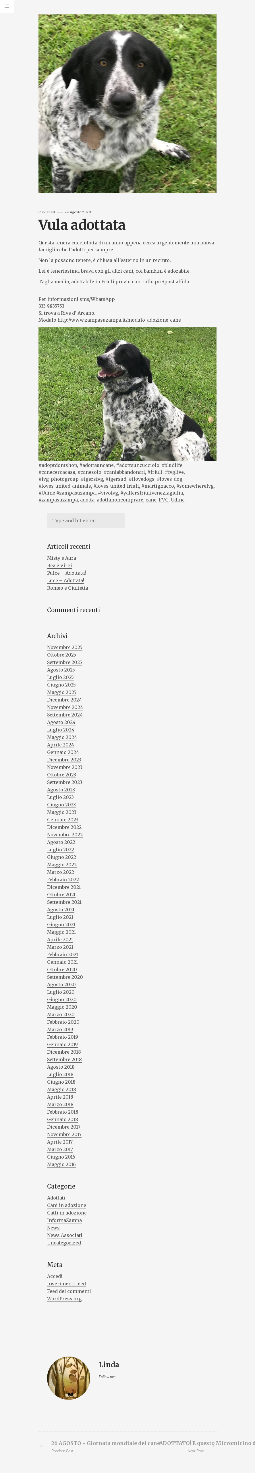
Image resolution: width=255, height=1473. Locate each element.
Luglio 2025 (60, 677)
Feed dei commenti (69, 1291)
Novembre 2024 (65, 707)
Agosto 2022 (61, 842)
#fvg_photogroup (58, 479)
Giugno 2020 (62, 999)
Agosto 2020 (61, 984)
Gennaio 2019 (62, 1044)
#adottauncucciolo (137, 465)
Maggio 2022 (62, 864)
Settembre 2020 (65, 977)
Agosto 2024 (61, 722)
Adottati (56, 1198)
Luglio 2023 (60, 797)
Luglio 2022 (60, 850)
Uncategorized (64, 1243)
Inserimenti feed (66, 1284)
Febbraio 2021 (62, 954)
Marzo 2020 (61, 1014)
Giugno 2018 (61, 1082)
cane (151, 500)
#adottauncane (96, 465)
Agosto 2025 (61, 670)
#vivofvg (108, 493)
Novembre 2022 (65, 835)
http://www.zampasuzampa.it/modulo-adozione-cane (119, 320)
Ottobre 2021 (61, 894)
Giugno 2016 (61, 1157)
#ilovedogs (141, 479)
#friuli (155, 472)
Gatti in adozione (67, 1213)
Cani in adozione (66, 1205)
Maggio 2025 (61, 692)
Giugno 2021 (61, 924)
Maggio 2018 (61, 1089)
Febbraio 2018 (62, 1112)
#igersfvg (92, 479)
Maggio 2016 (61, 1164)
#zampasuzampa (58, 500)
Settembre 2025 (64, 662)
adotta (87, 500)
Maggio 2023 (61, 812)
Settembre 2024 (65, 715)
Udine (178, 500)
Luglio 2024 (60, 730)
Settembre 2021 (64, 902)
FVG (164, 500)
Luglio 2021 (60, 917)
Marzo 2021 (60, 947)
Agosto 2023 (61, 790)
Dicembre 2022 (64, 827)
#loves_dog (169, 479)
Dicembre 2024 (64, 700)
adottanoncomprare (120, 500)
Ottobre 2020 (62, 969)
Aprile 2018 (60, 1097)
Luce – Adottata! (65, 580)
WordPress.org (64, 1299)
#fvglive (174, 472)
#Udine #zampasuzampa (67, 493)
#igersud (115, 479)
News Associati (64, 1235)
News (53, 1228)
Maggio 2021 (61, 932)
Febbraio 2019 (62, 1037)
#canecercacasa (56, 472)
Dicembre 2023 (64, 760)
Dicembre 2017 (63, 1127)
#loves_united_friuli (116, 486)
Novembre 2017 (64, 1134)
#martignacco (157, 486)
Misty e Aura (61, 558)
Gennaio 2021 (62, 962)
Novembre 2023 (64, 767)
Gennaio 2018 (62, 1119)
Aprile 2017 (60, 1142)
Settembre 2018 (64, 1059)
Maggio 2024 (62, 737)
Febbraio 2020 (63, 1022)
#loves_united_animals (64, 486)
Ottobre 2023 (61, 775)
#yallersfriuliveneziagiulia (151, 493)
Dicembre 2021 (64, 887)
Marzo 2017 (60, 1149)
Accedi (55, 1276)
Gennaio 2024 (63, 752)
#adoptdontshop (57, 465)
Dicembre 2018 (64, 1052)
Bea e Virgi (59, 565)
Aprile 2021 (60, 939)
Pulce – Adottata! (66, 573)
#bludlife (172, 465)
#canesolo (89, 472)
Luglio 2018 (60, 1074)
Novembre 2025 (64, 647)
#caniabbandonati (124, 472)
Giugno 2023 (61, 805)
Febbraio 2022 (63, 879)
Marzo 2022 (60, 872)
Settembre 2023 (64, 782)
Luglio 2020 (61, 992)
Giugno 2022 (61, 857)
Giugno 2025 (61, 685)
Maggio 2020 (62, 1007)
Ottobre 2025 (61, 655)
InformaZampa (64, 1220)
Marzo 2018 (60, 1104)
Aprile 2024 (60, 745)
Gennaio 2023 (62, 820)
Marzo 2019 (60, 1029)
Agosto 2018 (61, 1067)
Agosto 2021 (60, 909)
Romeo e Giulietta (67, 588)
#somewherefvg (195, 486)
